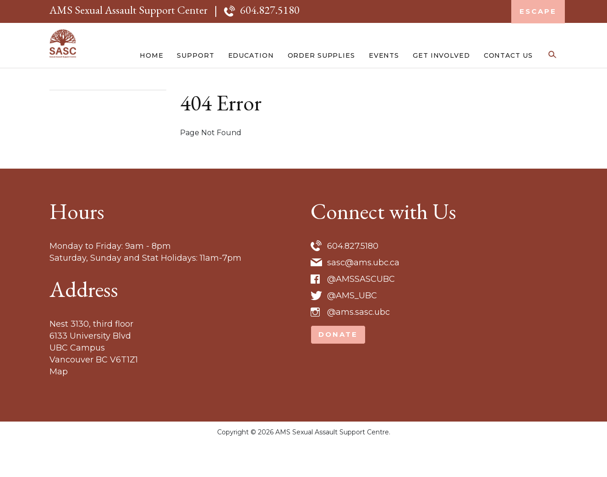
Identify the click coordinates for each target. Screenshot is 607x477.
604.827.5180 (270, 10)
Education (251, 83)
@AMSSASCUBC (361, 313)
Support (195, 83)
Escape (538, 11)
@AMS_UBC (352, 330)
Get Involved (441, 83)
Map (58, 406)
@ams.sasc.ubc (358, 346)
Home (152, 83)
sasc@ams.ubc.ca (363, 297)
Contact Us (508, 83)
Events (384, 83)
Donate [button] (338, 368)
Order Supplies (321, 83)
